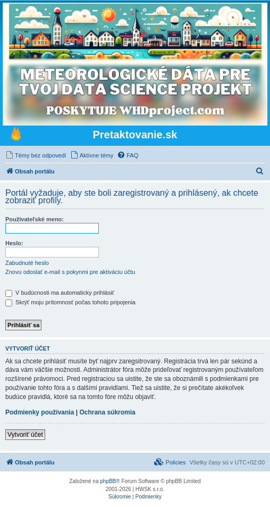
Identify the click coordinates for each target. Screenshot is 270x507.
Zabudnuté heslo (27, 263)
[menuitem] (35, 155)
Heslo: (14, 243)
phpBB (108, 481)
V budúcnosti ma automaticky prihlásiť (59, 292)
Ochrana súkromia (107, 412)
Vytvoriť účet (25, 434)
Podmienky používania (39, 412)
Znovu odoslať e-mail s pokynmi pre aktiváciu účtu (70, 272)
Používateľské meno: (34, 219)
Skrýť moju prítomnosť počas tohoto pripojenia (70, 302)
